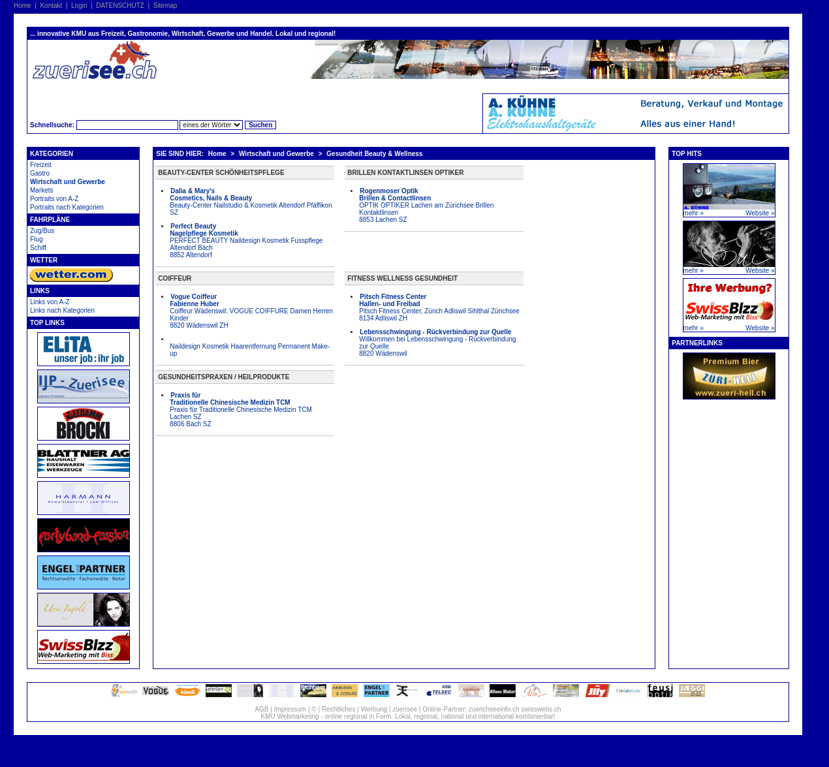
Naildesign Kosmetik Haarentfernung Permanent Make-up (250, 350)
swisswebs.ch (541, 709)
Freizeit (41, 164)
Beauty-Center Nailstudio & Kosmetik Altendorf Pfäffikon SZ (251, 201)
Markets (42, 190)
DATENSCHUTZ (120, 5)
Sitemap (165, 5)
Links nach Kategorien (62, 310)
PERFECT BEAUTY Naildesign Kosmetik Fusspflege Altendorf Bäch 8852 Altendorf (246, 240)
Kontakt (51, 5)
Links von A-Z (50, 301)
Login (79, 5)
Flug (36, 239)
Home (22, 5)
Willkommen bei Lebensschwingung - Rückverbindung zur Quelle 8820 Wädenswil (437, 342)
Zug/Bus (42, 230)
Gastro (40, 173)
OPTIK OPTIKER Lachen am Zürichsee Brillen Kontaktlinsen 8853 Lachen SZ (426, 205)
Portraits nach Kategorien (67, 207)
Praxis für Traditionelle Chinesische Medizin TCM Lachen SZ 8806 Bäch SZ (241, 410)
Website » (759, 213)
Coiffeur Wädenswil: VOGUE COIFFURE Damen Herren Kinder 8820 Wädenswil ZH (251, 311)
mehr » (693, 213)
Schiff (38, 247)
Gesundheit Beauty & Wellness (374, 153)
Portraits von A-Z (54, 198)
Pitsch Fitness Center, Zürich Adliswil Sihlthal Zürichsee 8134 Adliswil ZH (439, 307)
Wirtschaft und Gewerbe (67, 181)
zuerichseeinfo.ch (494, 709)
